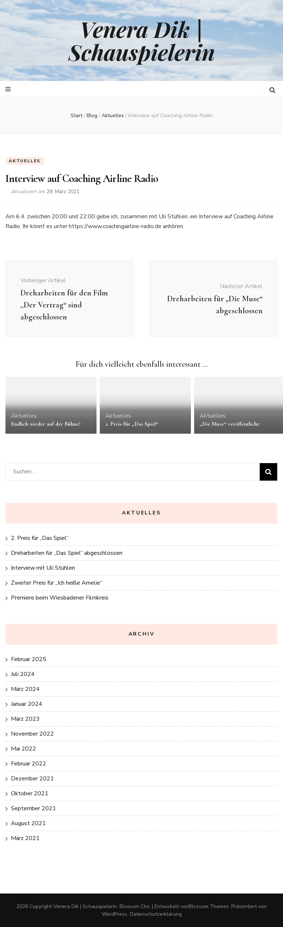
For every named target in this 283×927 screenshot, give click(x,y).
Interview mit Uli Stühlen (43, 568)
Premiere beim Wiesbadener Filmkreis (60, 598)
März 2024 (25, 689)
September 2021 (33, 808)
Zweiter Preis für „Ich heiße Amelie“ (56, 583)
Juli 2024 (23, 674)
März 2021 (25, 838)
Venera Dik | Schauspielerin (141, 40)
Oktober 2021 (29, 793)
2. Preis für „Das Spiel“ (131, 424)
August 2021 (28, 823)
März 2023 (25, 719)
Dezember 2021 (32, 779)
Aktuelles (24, 161)
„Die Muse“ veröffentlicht (229, 424)
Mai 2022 (23, 749)
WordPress (114, 914)
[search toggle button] (272, 90)
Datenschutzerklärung (156, 914)
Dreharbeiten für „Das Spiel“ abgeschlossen (66, 553)
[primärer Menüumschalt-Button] (8, 89)
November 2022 (32, 734)
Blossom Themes (209, 906)
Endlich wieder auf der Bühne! (45, 424)
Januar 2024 (26, 704)
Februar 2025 (28, 659)
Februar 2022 (28, 764)
